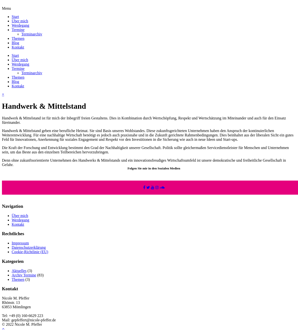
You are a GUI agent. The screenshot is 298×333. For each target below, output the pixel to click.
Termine (18, 30)
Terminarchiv (31, 34)
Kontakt (18, 47)
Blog (15, 43)
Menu (6, 8)
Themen (18, 38)
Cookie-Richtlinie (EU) (30, 252)
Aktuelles (19, 271)
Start (15, 17)
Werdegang (20, 25)
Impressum (20, 243)
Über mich (20, 21)
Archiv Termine (24, 275)
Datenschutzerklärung (29, 247)
